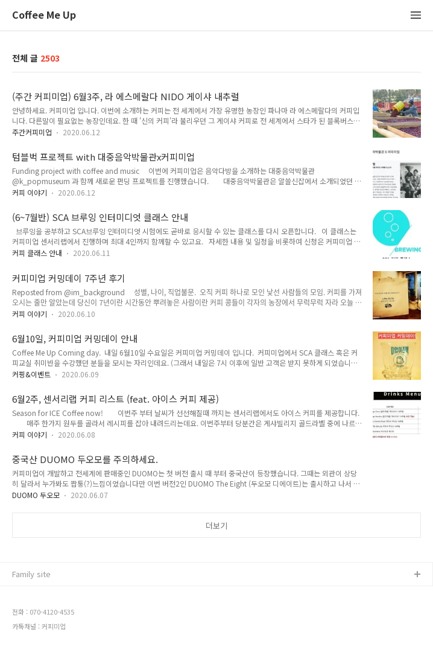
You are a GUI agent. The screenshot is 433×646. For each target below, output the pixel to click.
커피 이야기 (29, 192)
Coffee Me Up (44, 15)
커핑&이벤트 (31, 374)
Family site (31, 574)
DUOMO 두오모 (36, 495)
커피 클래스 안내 (37, 253)
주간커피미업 (32, 132)
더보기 (216, 525)
